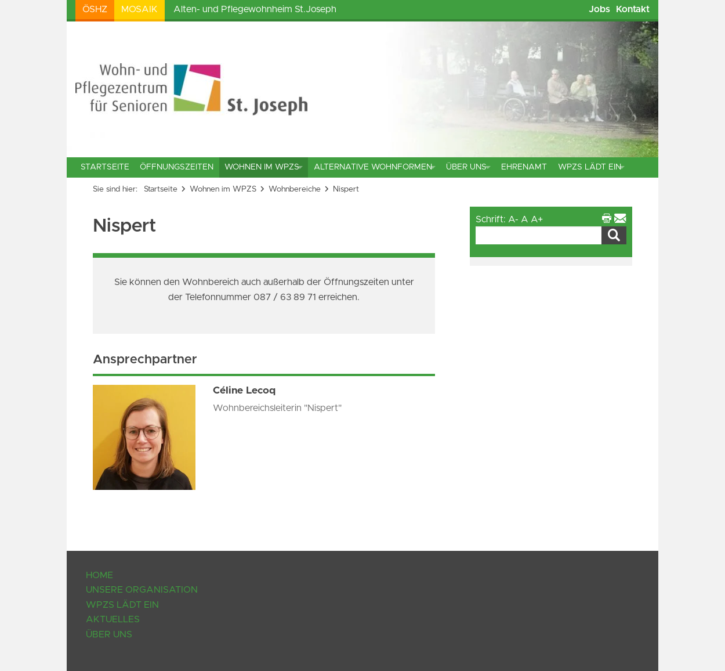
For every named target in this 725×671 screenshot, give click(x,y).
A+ (537, 219)
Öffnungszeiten (176, 167)
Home (99, 575)
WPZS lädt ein (589, 167)
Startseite (105, 167)
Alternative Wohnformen (373, 167)
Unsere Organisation (142, 589)
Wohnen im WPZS (261, 167)
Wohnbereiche (295, 189)
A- (513, 219)
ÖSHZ (94, 9)
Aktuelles (113, 619)
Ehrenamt (524, 167)
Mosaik (139, 9)
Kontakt (633, 9)
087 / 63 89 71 (285, 297)
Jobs (599, 9)
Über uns (466, 167)
